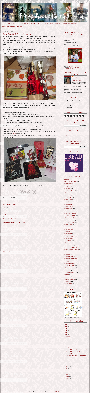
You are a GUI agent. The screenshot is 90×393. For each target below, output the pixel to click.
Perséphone (5, 215)
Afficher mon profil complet (70, 94)
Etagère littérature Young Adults (70, 258)
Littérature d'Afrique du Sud (69, 279)
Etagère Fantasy (67, 193)
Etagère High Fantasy (68, 201)
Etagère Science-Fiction (68, 229)
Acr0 (4, 207)
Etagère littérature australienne (70, 261)
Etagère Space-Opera (68, 231)
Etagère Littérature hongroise (70, 217)
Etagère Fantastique (68, 192)
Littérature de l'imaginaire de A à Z (27, 23)
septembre (68, 361)
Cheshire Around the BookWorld (70, 23)
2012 (66, 334)
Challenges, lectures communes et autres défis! (11, 26)
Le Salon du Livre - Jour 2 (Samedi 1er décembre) (76, 349)
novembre (68, 357)
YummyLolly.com (40, 391)
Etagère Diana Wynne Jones (69, 190)
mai (67, 370)
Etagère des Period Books (69, 245)
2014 (66, 330)
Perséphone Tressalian (74, 67)
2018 (66, 326)
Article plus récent (7, 251)
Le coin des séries (67, 276)
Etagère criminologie (68, 240)
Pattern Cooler (58, 391)
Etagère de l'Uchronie (68, 242)
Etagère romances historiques (70, 272)
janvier (68, 378)
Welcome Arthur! (69, 340)
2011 (66, 380)
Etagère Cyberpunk (68, 188)
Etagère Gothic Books (68, 197)
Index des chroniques (55, 23)
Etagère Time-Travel (68, 234)
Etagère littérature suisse (69, 268)
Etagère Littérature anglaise (69, 211)
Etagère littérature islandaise (69, 267)
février (67, 376)
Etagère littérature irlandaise (69, 265)
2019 (66, 324)
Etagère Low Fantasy (68, 224)
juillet (67, 366)
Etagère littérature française (69, 263)
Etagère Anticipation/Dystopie (70, 184)
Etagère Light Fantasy (68, 208)
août (67, 363)
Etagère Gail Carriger (68, 195)
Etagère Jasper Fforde (68, 206)
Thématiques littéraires (42, 23)
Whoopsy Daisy (69, 68)
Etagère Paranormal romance (69, 226)
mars (67, 374)
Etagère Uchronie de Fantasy (69, 236)
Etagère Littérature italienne (69, 220)
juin (67, 368)
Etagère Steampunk (68, 233)
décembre (68, 336)
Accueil (2, 23)
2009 (66, 384)
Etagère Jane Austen (68, 204)
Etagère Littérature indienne (69, 218)
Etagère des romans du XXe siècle (71, 251)
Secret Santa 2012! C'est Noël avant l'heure (18, 34)
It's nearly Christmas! (70, 337)
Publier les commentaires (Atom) (17, 255)
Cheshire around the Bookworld (70, 181)
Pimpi (14, 133)
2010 (66, 382)
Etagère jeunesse (67, 254)
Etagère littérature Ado (68, 256)
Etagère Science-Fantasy (69, 227)
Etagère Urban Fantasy (68, 238)
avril (67, 372)
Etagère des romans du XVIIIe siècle (71, 249)
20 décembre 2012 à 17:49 (10, 211)
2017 (66, 328)
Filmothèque (66, 274)
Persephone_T (72, 66)
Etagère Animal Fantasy (68, 183)
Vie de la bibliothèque (14, 199)
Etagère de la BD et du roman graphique (72, 243)
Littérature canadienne (68, 277)
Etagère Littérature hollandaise (70, 215)
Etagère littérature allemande (69, 259)
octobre (68, 359)
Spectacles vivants (67, 281)
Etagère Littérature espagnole (70, 213)
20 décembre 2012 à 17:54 (10, 218)
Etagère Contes (67, 186)
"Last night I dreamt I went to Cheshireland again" (76, 355)
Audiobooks (66, 179)
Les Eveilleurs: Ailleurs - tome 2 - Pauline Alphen (76, 344)
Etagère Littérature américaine (70, 209)
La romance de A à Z (11, 23)
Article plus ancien (50, 251)
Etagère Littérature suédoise (69, 222)
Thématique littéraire (68, 283)
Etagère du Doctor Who (68, 252)
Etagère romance (67, 270)
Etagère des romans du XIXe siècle (71, 247)
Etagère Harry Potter (68, 199)
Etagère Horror (67, 202)
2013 (66, 332)
